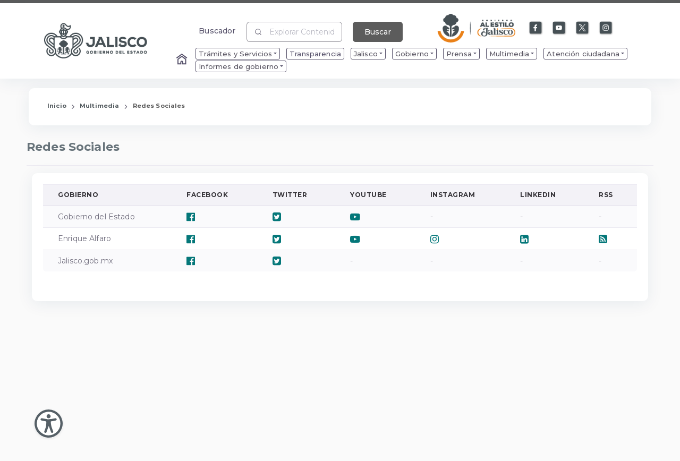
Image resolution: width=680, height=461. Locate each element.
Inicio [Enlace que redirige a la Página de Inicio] (56, 105)
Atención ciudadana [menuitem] (583, 53)
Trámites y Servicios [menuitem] (235, 53)
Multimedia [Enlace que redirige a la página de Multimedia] (99, 105)
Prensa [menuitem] (459, 53)
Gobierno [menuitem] (412, 53)
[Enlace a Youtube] (559, 28)
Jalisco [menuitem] (366, 53)
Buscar (377, 32)
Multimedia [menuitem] (509, 53)
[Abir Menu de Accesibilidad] (48, 423)
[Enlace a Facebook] (536, 28)
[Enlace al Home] (182, 60)
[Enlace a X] (583, 28)
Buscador (217, 30)
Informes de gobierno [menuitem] (238, 66)
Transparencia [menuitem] (315, 53)
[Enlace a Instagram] (606, 28)
